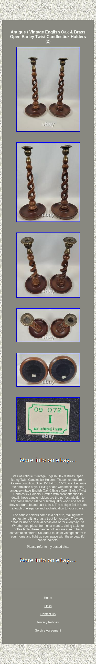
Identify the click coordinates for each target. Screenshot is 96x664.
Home (48, 598)
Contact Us (48, 614)
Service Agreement (48, 630)
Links (47, 606)
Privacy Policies (48, 622)
